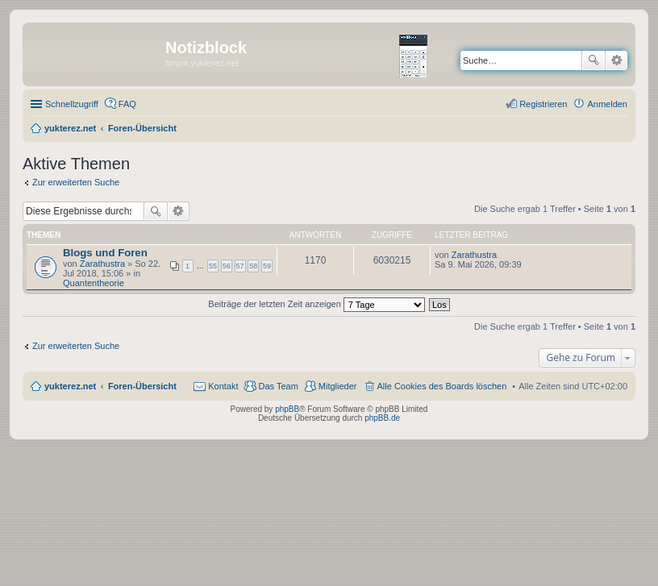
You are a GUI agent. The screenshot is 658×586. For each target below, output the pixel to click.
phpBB (287, 409)
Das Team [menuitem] (278, 386)
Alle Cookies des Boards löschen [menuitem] (442, 386)
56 (227, 266)
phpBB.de (382, 418)
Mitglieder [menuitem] (338, 386)
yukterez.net (70, 386)
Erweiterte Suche (616, 60)
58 (253, 266)
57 (240, 266)
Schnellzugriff (71, 104)
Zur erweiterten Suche (75, 182)
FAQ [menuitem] (127, 104)
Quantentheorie (93, 283)
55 (213, 266)
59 (267, 266)
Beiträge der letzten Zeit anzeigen (316, 304)
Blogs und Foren (105, 253)
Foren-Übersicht (142, 386)
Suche (593, 60)
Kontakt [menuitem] (223, 386)
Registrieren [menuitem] (543, 104)
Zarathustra (102, 263)
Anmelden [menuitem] (607, 104)
